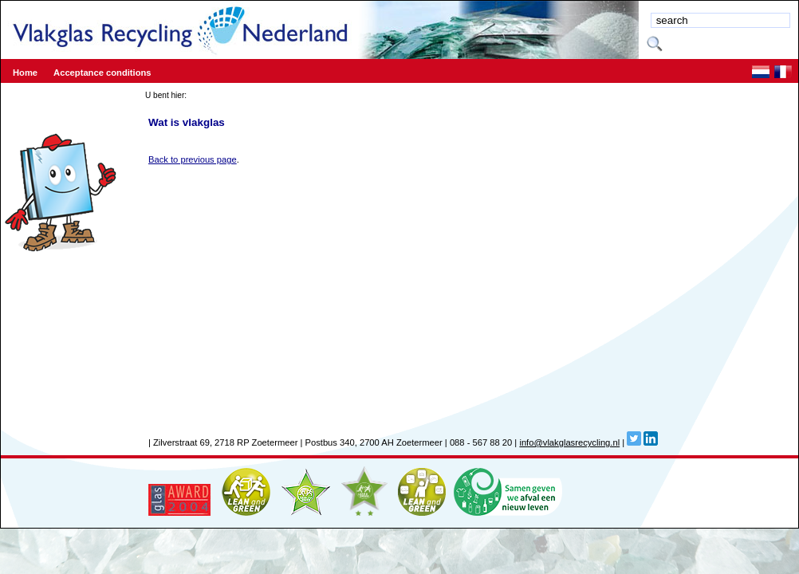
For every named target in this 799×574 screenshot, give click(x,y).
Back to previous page (192, 159)
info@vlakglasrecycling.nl (569, 442)
